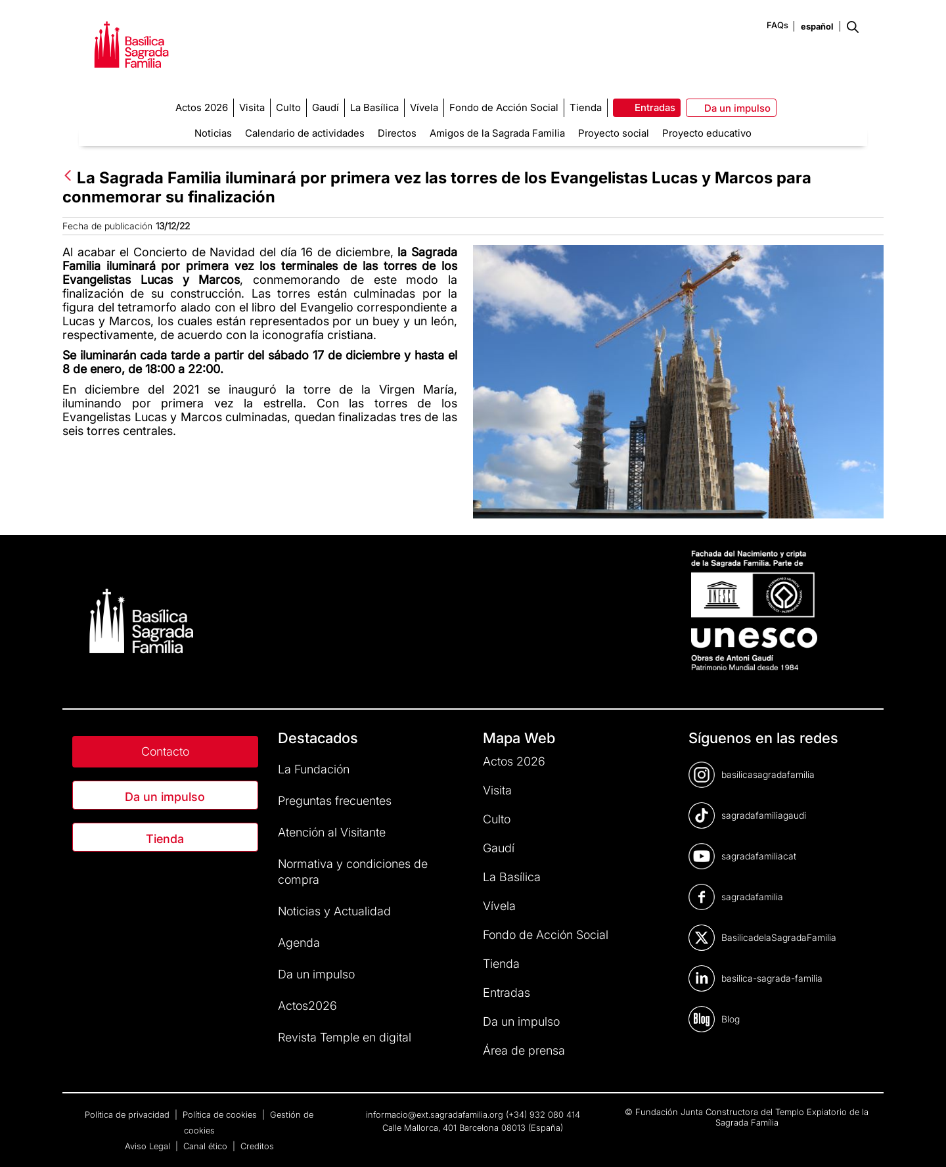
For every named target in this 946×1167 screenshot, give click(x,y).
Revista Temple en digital (344, 1037)
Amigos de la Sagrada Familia (497, 133)
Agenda (299, 943)
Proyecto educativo (707, 133)
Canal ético (206, 1146)
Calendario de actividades (305, 133)
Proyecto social (613, 133)
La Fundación (313, 769)
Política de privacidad (128, 1114)
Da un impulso (165, 797)
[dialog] (921, 1140)
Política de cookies (221, 1114)
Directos (397, 133)
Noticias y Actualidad (334, 911)
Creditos (257, 1146)
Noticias (213, 133)
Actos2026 (307, 1006)
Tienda (165, 839)
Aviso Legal (149, 1146)
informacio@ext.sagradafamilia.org (434, 1114)
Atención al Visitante (332, 832)
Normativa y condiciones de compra (353, 871)
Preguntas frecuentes (335, 801)
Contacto (165, 751)
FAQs (777, 25)
